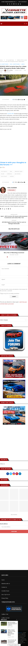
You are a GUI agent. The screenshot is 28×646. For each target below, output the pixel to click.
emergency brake (18, 171)
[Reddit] (18, 4)
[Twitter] (9, 4)
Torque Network (5, 621)
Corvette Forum (5, 591)
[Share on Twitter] (16, 99)
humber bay (9, 173)
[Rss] (20, 4)
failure (2, 173)
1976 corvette (4, 171)
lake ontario (17, 173)
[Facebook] (7, 4)
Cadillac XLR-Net (5, 618)
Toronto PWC (10, 113)
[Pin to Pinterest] (18, 99)
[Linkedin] (16, 4)
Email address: (4, 524)
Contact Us (4, 587)
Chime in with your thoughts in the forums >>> (13, 163)
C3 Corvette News (10, 60)
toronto (12, 176)
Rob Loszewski (12, 188)
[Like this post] (13, 99)
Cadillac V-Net (4, 614)
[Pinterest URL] (14, 494)
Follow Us (2, 464)
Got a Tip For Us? (22, 1)
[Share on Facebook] (15, 99)
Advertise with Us (5, 583)
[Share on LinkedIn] (19, 99)
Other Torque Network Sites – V (9, 1)
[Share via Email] (24, 99)
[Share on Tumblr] (21, 99)
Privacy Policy (4, 598)
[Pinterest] (13, 4)
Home (1, 60)
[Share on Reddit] (22, 99)
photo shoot (4, 176)
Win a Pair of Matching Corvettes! (14, 252)
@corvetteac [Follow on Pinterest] (14, 514)
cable (11, 171)
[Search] (24, 24)
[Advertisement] (14, 42)
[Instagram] (11, 4)
